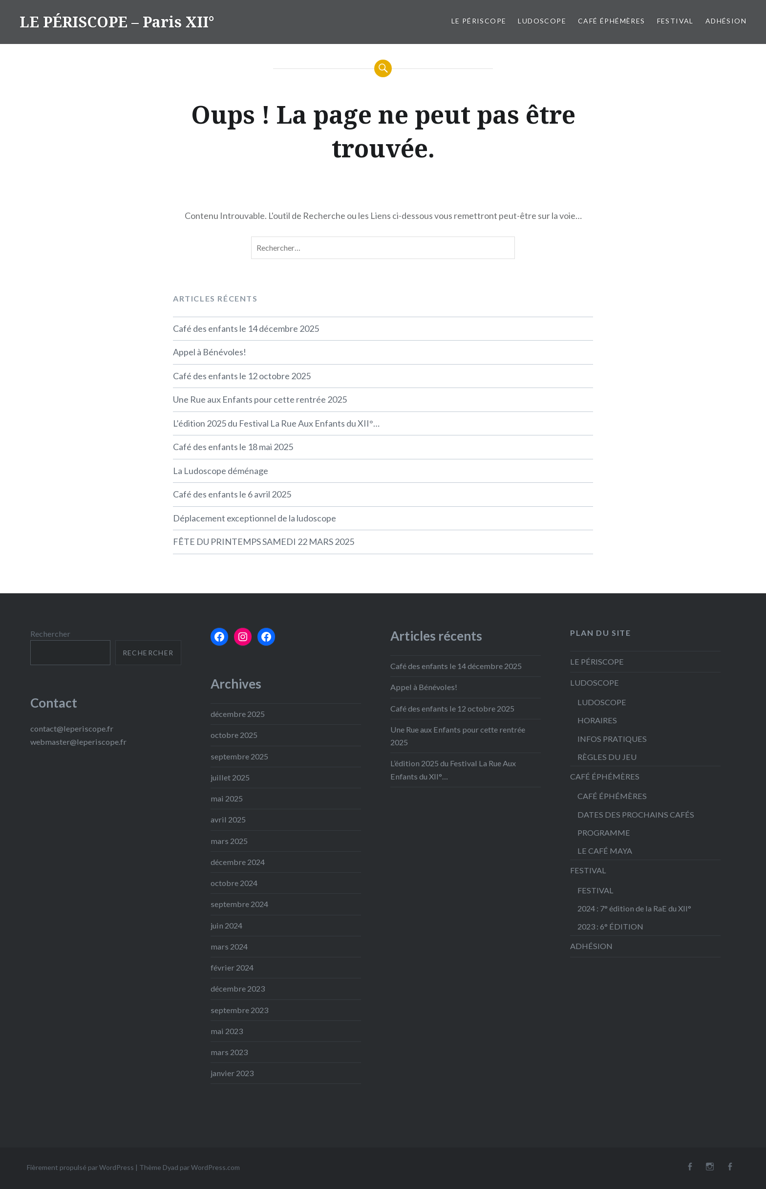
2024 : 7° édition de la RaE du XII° (634, 908)
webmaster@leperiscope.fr (78, 741)
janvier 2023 (232, 1073)
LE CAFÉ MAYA (604, 850)
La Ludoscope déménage (220, 470)
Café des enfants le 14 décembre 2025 (246, 328)
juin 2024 (226, 925)
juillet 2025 (230, 777)
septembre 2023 (239, 1010)
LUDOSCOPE (542, 21)
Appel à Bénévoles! (209, 351)
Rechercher (50, 633)
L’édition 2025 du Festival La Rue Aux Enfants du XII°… (276, 423)
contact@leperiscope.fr (71, 728)
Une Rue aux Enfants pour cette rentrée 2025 (260, 399)
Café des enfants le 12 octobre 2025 (242, 375)
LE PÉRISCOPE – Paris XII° (117, 22)
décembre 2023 (238, 988)
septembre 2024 (239, 903)
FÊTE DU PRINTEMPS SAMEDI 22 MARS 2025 (263, 541)
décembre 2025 (238, 713)
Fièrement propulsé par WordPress (80, 1167)
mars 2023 (229, 1052)
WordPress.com (215, 1167)
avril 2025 (228, 819)
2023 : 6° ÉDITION (610, 926)
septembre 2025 (239, 756)
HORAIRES (597, 720)
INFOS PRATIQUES (612, 738)
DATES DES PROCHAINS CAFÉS (635, 814)
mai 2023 (227, 1031)
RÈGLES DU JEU (607, 756)
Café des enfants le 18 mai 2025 (233, 446)
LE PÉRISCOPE (479, 21)
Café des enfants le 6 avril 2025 (232, 494)
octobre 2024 (234, 882)
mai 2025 (227, 798)
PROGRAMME (603, 832)
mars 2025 (229, 840)
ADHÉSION (725, 21)
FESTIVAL (675, 21)
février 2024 (232, 967)
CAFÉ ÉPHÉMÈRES (611, 21)
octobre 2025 (234, 734)
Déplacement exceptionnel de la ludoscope (254, 518)
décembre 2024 (238, 861)
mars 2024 (229, 946)
